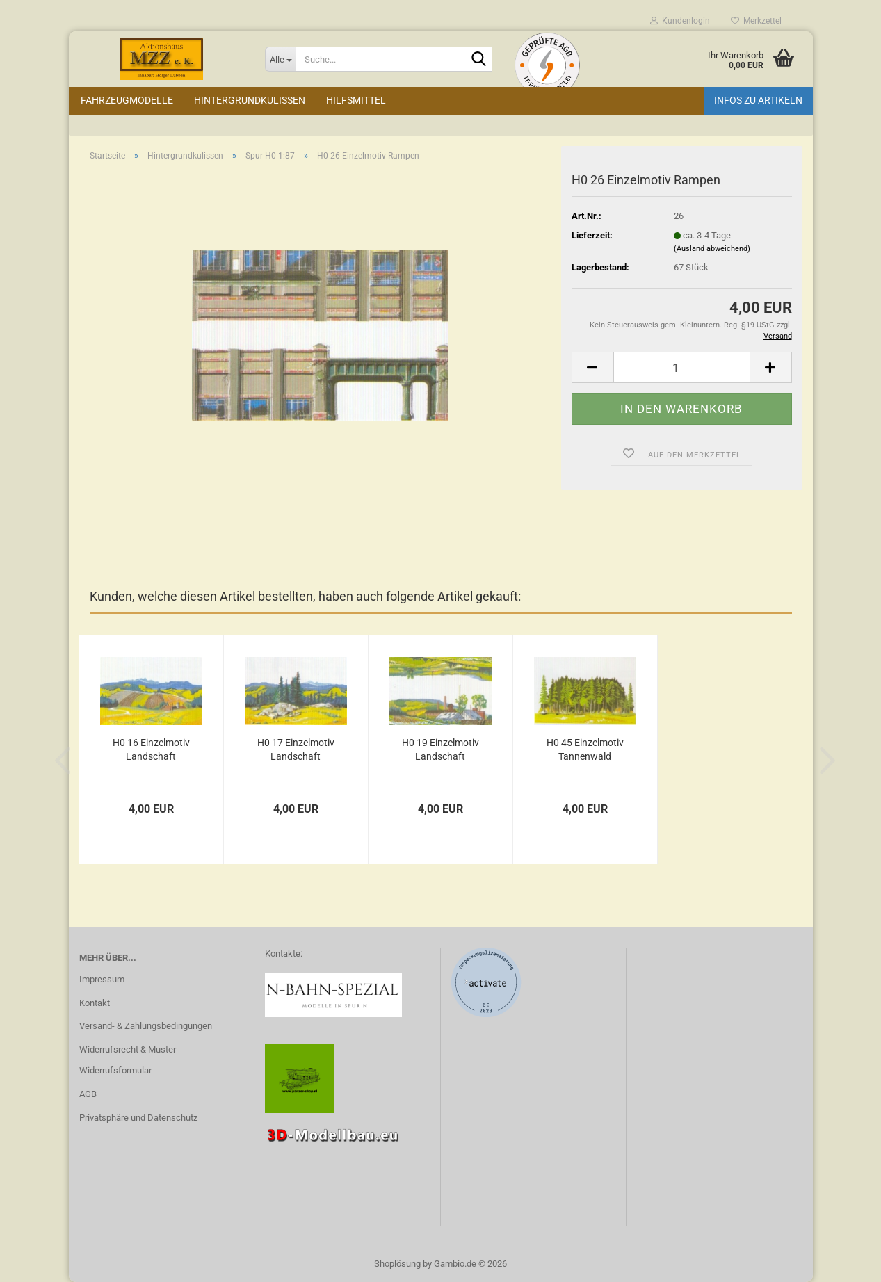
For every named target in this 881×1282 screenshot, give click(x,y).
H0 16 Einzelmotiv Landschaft (151, 749)
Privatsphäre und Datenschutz (138, 1117)
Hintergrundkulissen (249, 100)
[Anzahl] (681, 367)
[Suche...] (280, 59)
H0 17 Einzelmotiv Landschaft (295, 749)
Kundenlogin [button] (680, 21)
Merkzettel (756, 21)
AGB (88, 1094)
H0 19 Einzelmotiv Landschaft (440, 749)
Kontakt (94, 1003)
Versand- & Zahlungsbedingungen (145, 1026)
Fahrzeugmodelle (127, 100)
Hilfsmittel (356, 100)
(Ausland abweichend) (712, 248)
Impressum (101, 979)
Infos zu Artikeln (758, 100)
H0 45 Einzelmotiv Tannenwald (585, 749)
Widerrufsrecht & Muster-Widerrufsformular (129, 1060)
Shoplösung (397, 1263)
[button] (592, 367)
